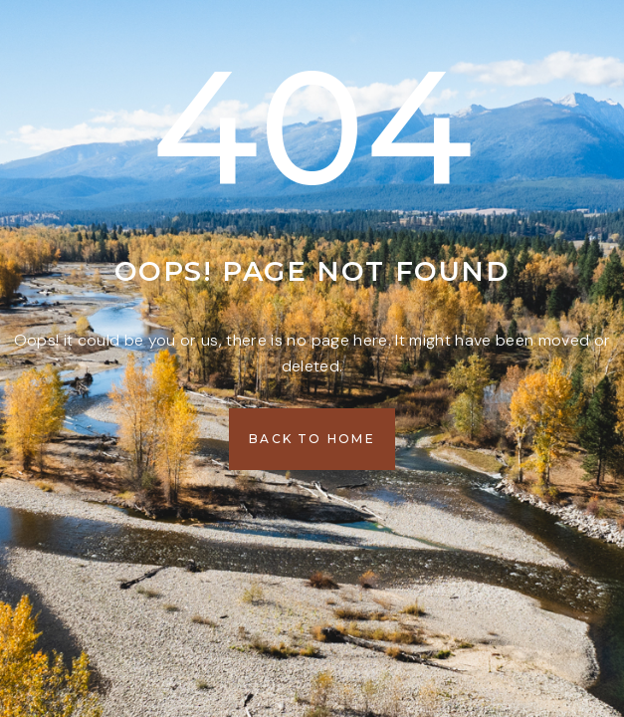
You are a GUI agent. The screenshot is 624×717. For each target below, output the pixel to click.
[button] (312, 439)
